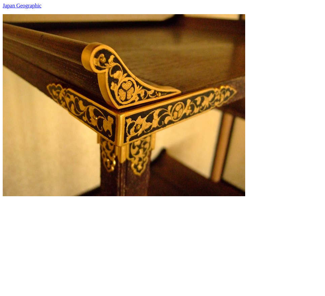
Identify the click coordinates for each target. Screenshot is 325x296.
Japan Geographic (22, 5)
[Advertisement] (162, 243)
